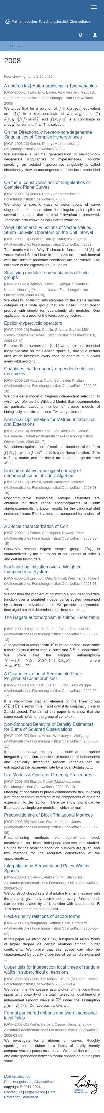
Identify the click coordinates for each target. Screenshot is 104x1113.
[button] (80, 34)
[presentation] (70, 108)
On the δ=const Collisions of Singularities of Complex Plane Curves (47, 185)
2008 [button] (14, 46)
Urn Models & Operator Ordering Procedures (48, 774)
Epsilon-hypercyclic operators (33, 323)
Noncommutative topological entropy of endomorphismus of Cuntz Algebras (42, 473)
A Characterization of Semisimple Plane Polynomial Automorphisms (43, 676)
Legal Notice (35, 1092)
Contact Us (13, 1092)
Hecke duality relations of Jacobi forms (42, 916)
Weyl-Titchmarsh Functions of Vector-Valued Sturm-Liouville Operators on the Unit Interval (48, 230)
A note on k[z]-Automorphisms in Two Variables (50, 86)
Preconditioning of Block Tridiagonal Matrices (48, 815)
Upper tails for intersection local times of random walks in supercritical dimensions (51, 969)
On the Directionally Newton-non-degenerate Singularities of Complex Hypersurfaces (48, 135)
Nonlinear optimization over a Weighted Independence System (43, 569)
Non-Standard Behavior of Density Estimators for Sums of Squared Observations (49, 727)
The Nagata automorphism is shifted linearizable (51, 617)
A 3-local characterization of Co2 (36, 526)
